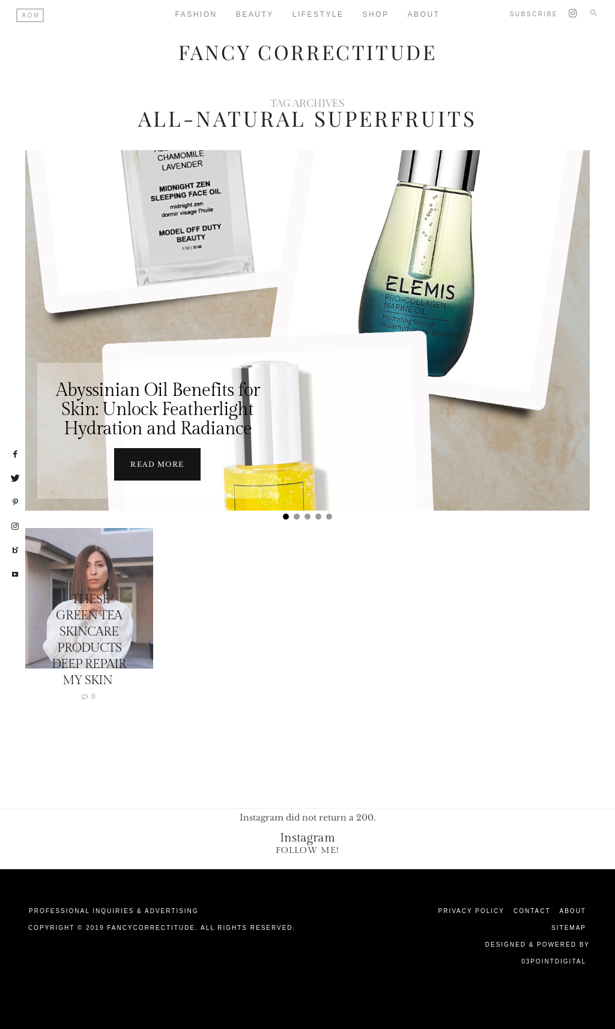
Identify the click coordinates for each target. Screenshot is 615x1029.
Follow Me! (307, 850)
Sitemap (568, 927)
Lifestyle (318, 14)
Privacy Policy (471, 910)
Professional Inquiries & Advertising (114, 910)
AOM (31, 15)
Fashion (196, 14)
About (573, 910)
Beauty (255, 14)
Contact (532, 910)
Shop (376, 14)
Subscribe (534, 14)
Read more (157, 464)
